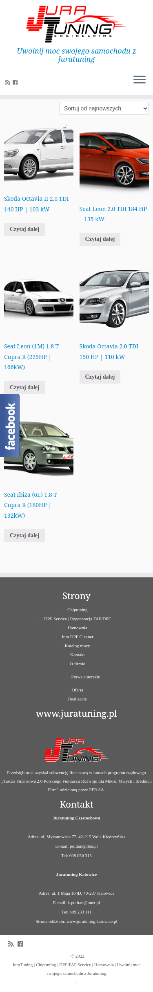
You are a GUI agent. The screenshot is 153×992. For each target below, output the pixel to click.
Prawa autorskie (85, 676)
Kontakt (77, 654)
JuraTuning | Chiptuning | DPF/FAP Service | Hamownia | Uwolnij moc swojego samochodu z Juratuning (77, 969)
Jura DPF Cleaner (77, 636)
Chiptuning (77, 609)
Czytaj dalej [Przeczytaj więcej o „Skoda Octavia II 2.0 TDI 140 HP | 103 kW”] (25, 229)
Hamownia (77, 627)
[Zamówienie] (104, 108)
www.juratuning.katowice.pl (92, 921)
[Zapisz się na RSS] (9, 82)
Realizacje (77, 698)
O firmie (77, 663)
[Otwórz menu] (139, 80)
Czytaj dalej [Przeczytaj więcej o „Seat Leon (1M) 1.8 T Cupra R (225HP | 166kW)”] (25, 387)
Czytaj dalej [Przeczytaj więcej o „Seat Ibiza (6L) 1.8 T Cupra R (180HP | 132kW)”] (25, 535)
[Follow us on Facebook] (16, 82)
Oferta (77, 689)
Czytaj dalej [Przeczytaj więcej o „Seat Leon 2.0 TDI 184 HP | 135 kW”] (100, 239)
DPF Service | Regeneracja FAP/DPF (77, 618)
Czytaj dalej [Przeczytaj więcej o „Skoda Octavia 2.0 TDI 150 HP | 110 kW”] (100, 377)
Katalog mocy (77, 645)
